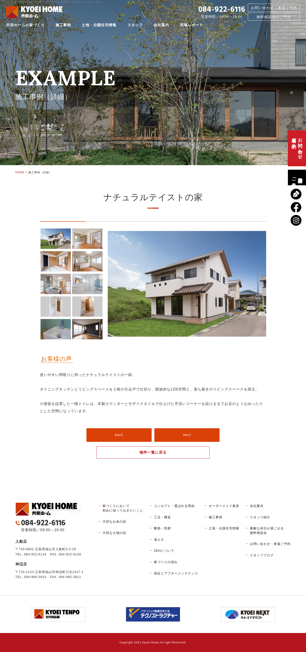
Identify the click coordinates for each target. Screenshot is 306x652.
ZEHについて (164, 550)
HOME (19, 172)
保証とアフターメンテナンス (176, 573)
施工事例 (63, 26)
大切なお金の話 (114, 521)
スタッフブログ (262, 555)
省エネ (159, 539)
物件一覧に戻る (153, 452)
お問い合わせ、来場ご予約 (297, 148)
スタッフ (135, 26)
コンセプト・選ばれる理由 (174, 506)
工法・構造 (162, 517)
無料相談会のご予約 (297, 177)
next (187, 435)
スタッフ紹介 (260, 517)
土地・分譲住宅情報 (99, 26)
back (119, 435)
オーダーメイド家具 (224, 506)
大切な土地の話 (114, 533)
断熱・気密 (162, 528)
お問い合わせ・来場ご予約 (274, 9)
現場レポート (191, 26)
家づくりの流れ (166, 562)
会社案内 (161, 26)
